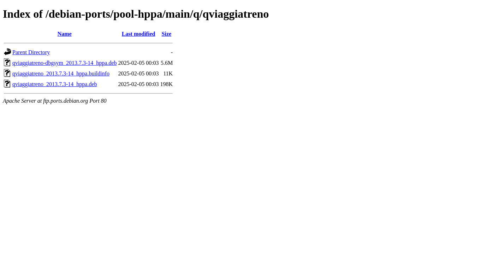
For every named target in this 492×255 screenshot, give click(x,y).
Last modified (138, 34)
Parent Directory (31, 52)
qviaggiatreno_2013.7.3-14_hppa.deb (54, 84)
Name (65, 34)
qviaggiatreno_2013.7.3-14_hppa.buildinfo (60, 73)
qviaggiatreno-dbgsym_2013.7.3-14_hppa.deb (64, 63)
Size (167, 34)
